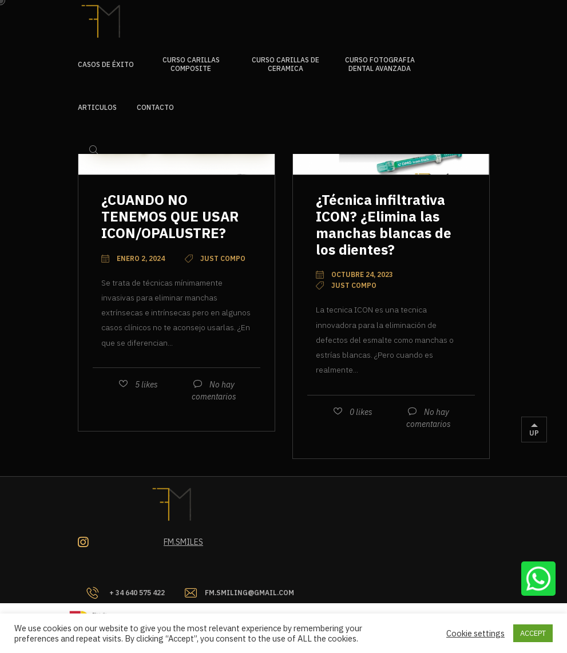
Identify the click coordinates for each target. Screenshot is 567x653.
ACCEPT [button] (533, 633)
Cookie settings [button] (475, 633)
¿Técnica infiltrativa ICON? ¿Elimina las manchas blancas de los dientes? (383, 224)
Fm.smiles (183, 542)
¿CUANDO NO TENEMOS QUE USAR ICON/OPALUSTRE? (170, 216)
